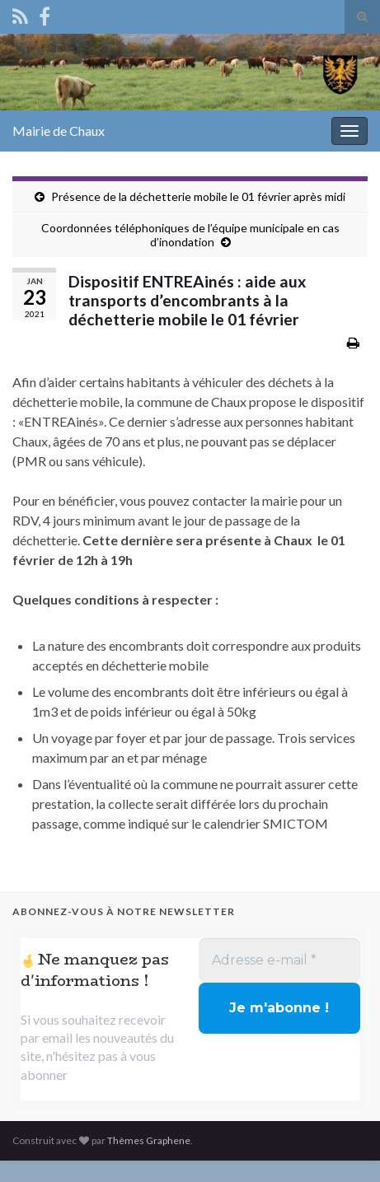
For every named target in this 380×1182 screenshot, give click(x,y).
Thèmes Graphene (148, 1140)
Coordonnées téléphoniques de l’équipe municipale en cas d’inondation (190, 235)
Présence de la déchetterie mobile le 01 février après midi (198, 196)
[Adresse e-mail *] (279, 960)
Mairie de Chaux (58, 130)
